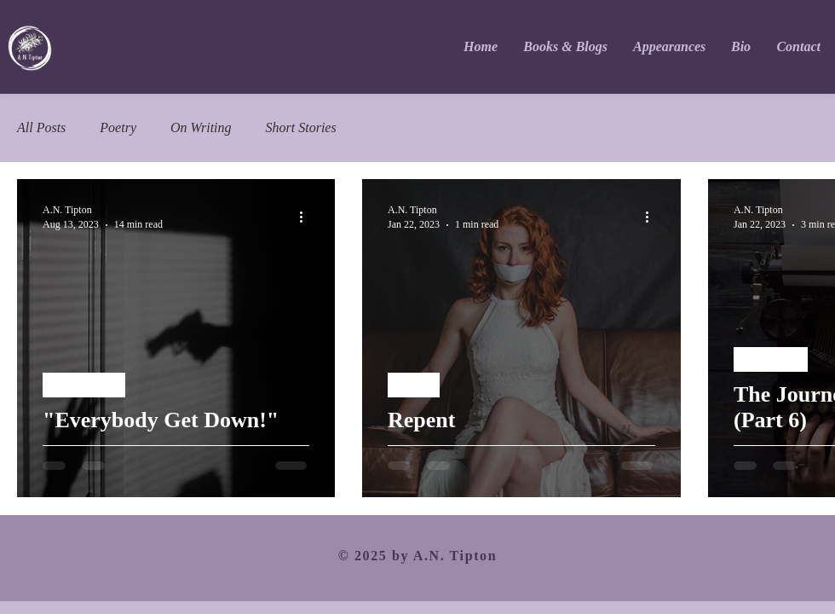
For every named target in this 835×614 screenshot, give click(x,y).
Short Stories (301, 127)
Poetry (118, 127)
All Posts (41, 127)
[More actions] (307, 216)
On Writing (201, 127)
